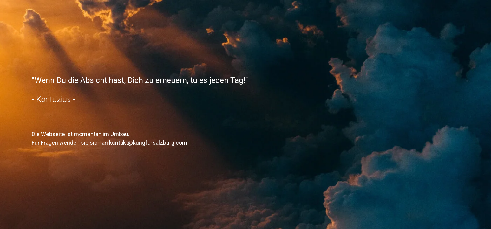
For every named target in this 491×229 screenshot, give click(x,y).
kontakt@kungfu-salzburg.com (148, 142)
